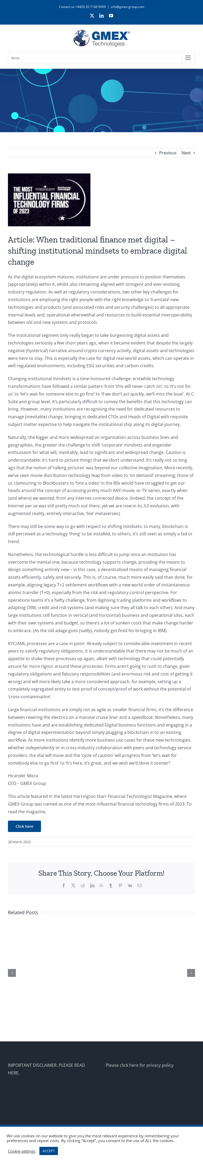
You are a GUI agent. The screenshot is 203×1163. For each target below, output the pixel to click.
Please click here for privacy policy (139, 1065)
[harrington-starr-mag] (101, 199)
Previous (168, 153)
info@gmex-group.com (127, 6)
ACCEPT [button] (49, 1150)
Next (186, 153)
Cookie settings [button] (21, 1151)
